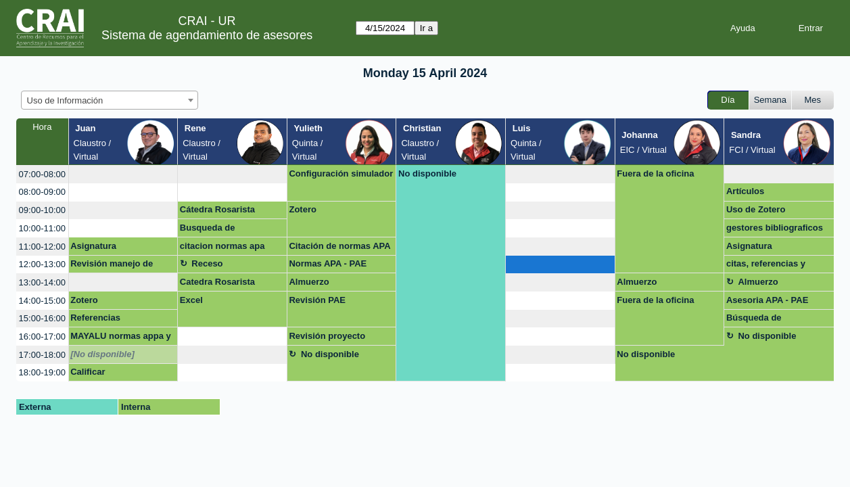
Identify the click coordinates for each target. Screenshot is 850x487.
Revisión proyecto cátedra (327, 338)
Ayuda (742, 28)
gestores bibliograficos (774, 228)
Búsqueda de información (754, 319)
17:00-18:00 (42, 355)
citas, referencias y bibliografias (765, 265)
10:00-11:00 (42, 228)
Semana (770, 100)
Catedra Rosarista (217, 282)
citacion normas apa (222, 246)
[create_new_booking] (123, 174)
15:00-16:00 (42, 318)
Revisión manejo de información (111, 265)
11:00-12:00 (42, 246)
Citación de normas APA (339, 246)
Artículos (745, 191)
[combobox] (109, 100)
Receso (206, 263)
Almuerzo (309, 282)
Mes (813, 100)
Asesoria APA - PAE (767, 300)
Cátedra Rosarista (217, 209)
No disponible (427, 173)
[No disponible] (102, 354)
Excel (191, 300)
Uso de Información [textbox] (65, 100)
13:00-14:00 (42, 282)
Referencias (95, 317)
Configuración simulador (341, 173)
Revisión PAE (317, 300)
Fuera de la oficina (655, 173)
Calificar (87, 372)
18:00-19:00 (42, 372)
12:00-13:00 (42, 264)
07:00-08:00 (42, 174)
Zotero (302, 209)
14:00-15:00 (42, 301)
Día (727, 100)
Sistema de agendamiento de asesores (206, 35)
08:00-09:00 (42, 192)
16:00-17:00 (42, 336)
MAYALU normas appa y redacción (120, 338)
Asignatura (93, 246)
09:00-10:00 (42, 210)
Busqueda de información (207, 230)
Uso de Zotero (755, 209)
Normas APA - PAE (328, 263)
